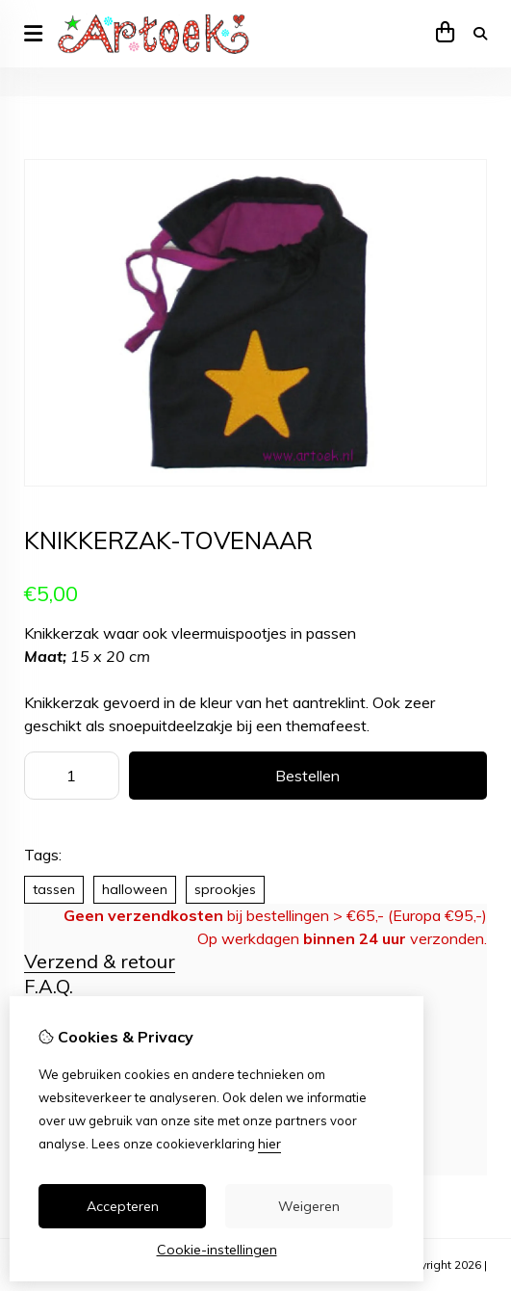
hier (269, 1143)
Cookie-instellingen (217, 1249)
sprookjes (225, 889)
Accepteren (123, 1206)
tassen (54, 889)
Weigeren (309, 1206)
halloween (134, 889)
